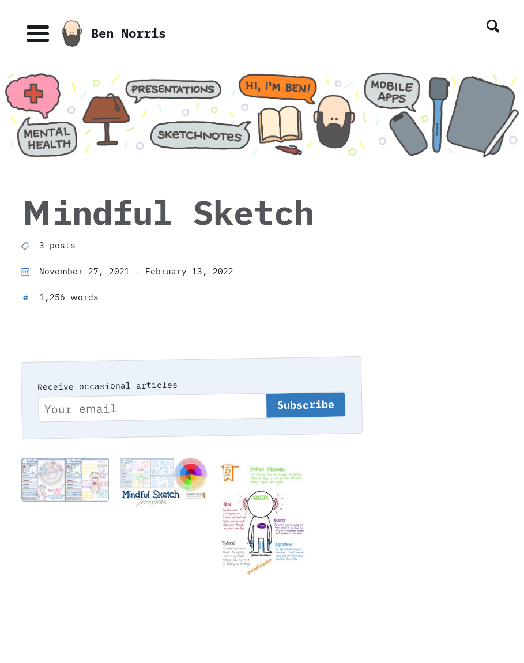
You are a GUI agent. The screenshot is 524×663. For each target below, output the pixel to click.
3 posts (57, 245)
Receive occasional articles (107, 385)
